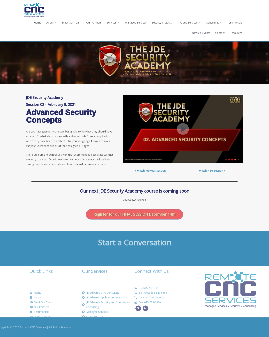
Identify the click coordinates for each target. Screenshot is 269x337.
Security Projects (162, 22)
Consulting (212, 22)
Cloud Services (189, 22)
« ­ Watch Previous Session (150, 170)
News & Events (201, 33)
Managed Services (136, 22)
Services (111, 22)
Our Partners (94, 22)
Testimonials (234, 22)
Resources (236, 33)
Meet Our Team (71, 22)
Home (37, 22)
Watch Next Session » (212, 170)
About (50, 22)
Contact (220, 33)
